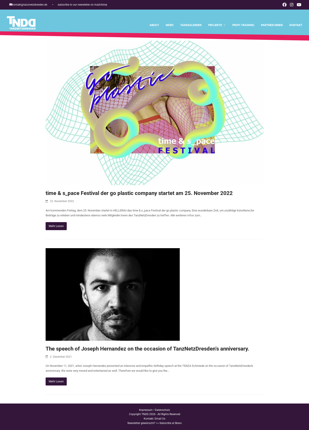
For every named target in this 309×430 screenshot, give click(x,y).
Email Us (160, 418)
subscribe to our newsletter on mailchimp (82, 4)
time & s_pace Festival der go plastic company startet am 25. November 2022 (139, 193)
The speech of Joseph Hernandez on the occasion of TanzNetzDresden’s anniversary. (147, 349)
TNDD (145, 414)
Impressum (146, 410)
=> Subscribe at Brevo (169, 423)
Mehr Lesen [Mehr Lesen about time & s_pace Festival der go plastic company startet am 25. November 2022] (56, 226)
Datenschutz (162, 410)
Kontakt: (149, 418)
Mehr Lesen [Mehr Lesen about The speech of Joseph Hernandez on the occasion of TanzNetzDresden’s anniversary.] (56, 381)
